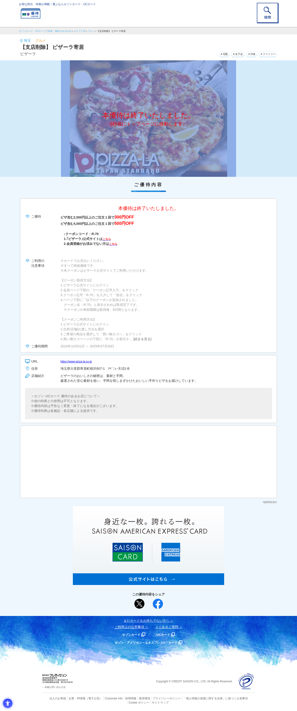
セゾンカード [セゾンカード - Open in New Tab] (129, 634)
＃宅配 (209, 53)
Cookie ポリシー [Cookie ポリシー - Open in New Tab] (241, 698)
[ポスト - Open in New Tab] (139, 604)
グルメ (91, 31)
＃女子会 (226, 53)
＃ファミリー (265, 53)
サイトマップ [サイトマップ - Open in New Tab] (148, 702)
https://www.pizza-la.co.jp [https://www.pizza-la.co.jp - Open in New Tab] (78, 361)
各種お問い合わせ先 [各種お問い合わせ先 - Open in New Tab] (55, 687)
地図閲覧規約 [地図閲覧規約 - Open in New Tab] (270, 502)
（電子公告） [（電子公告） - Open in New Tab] (87, 698)
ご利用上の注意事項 (129, 627)
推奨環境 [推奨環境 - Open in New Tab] (134, 698)
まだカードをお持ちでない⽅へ (146, 620)
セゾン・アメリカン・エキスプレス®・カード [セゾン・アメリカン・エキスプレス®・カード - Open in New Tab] (146, 642)
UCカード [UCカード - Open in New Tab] (165, 634)
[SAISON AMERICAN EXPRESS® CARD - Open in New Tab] (148, 582)
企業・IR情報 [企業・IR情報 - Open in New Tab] (71, 698)
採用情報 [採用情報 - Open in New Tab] (122, 698)
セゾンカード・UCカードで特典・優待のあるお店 (45, 31)
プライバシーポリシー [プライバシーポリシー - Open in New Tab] (155, 698)
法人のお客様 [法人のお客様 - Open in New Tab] (53, 698)
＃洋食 (244, 53)
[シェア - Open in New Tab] (158, 604)
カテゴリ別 (79, 31)
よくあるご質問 (166, 627)
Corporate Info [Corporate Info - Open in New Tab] (105, 698)
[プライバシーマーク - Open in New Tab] (246, 681)
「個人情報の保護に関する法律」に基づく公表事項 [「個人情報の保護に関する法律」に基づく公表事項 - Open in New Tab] (200, 698)
